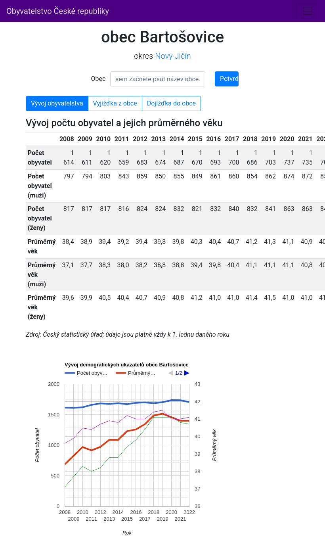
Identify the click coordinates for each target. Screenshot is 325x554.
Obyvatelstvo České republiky (57, 11)
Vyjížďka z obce (115, 103)
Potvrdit (229, 78)
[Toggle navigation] (307, 11)
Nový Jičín (173, 56)
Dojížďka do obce (171, 103)
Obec (98, 78)
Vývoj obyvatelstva (57, 103)
